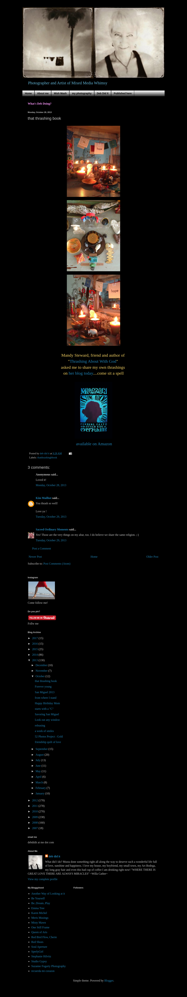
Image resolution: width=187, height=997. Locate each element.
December (42, 665)
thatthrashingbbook (47, 457)
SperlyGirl (37, 951)
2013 (35, 660)
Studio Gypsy (39, 961)
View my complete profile (42, 879)
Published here (123, 93)
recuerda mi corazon (43, 970)
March (40, 782)
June (38, 765)
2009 (35, 817)
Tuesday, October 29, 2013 (51, 516)
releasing (40, 725)
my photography (82, 93)
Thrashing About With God (93, 361)
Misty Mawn (38, 922)
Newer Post (35, 556)
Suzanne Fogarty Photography (48, 966)
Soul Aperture (39, 946)
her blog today (81, 373)
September (42, 748)
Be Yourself (38, 898)
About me (43, 93)
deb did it (54, 856)
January (40, 793)
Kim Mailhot (43, 497)
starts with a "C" (44, 708)
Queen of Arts (39, 932)
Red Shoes (37, 941)
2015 (35, 649)
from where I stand (45, 697)
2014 (35, 654)
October (41, 676)
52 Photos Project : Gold (49, 736)
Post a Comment (41, 548)
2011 (35, 805)
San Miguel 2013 (44, 692)
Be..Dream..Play (40, 903)
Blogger (108, 980)
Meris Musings (39, 917)
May (38, 771)
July (38, 760)
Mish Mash (60, 93)
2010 (35, 811)
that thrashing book (46, 681)
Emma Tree (37, 908)
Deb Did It (102, 93)
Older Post (152, 556)
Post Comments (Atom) (56, 563)
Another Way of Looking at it (48, 893)
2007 (35, 828)
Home (28, 93)
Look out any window (47, 719)
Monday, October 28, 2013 (51, 485)
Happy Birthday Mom (47, 703)
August (40, 754)
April (39, 776)
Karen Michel (39, 912)
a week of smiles (44, 730)
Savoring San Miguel (47, 714)
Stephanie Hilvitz (41, 956)
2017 (35, 638)
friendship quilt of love (48, 742)
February (41, 787)
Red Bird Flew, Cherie (44, 937)
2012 (35, 800)
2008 (35, 822)
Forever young (43, 686)
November (42, 670)
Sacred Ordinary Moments (52, 529)
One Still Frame (40, 927)
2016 (35, 643)
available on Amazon (94, 443)
